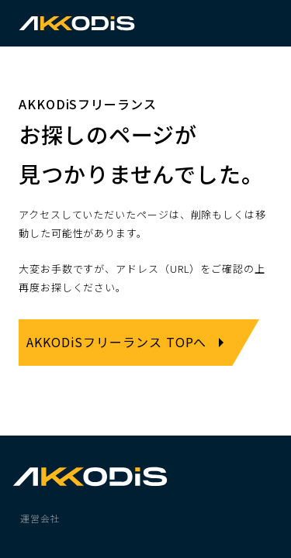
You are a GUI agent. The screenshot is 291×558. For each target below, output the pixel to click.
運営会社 (40, 518)
